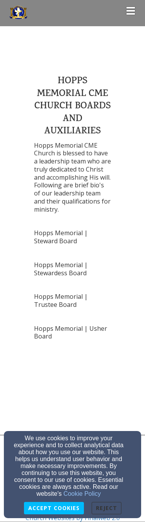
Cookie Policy (82, 493)
